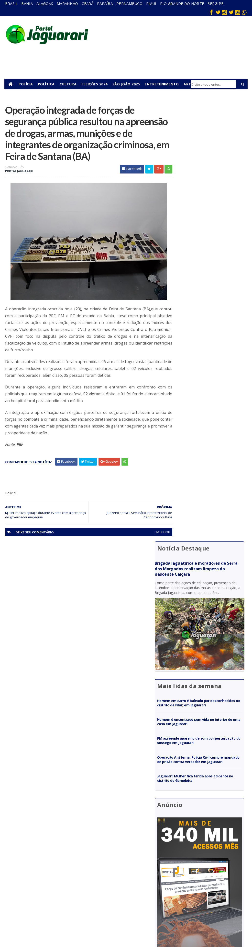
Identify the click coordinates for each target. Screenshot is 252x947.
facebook (153, 548)
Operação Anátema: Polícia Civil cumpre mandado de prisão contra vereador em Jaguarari (209, 318)
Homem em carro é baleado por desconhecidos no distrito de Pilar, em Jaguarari (207, 257)
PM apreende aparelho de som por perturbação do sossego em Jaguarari (207, 296)
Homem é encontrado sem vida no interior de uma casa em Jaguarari (204, 278)
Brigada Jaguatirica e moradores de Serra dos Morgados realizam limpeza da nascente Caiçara (206, 131)
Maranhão (67, 3)
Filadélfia (61, 863)
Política (46, 84)
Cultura (68, 84)
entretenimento (139, 865)
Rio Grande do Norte (182, 3)
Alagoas (44, 3)
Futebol (134, 888)
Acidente (62, 849)
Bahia (27, 3)
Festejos (134, 881)
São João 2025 (127, 84)
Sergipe (215, 3)
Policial (133, 896)
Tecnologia (63, 924)
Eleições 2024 (95, 84)
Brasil (11, 3)
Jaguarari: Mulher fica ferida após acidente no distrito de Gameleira (204, 339)
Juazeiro (61, 884)
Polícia (26, 84)
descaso (61, 856)
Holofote (62, 870)
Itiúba (59, 877)
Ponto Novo (64, 906)
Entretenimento (162, 84)
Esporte (134, 874)
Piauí (151, 3)
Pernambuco (129, 3)
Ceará (87, 3)
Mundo (60, 891)
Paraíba (105, 3)
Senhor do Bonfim (63, 914)
